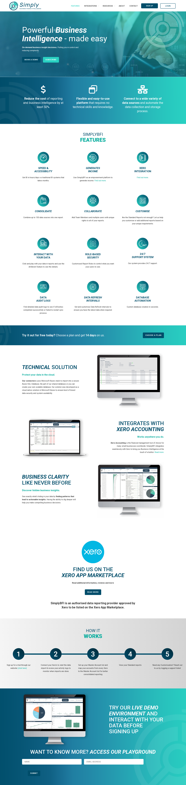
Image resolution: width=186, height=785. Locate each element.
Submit (34, 773)
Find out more (100, 180)
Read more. (159, 452)
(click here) (22, 668)
